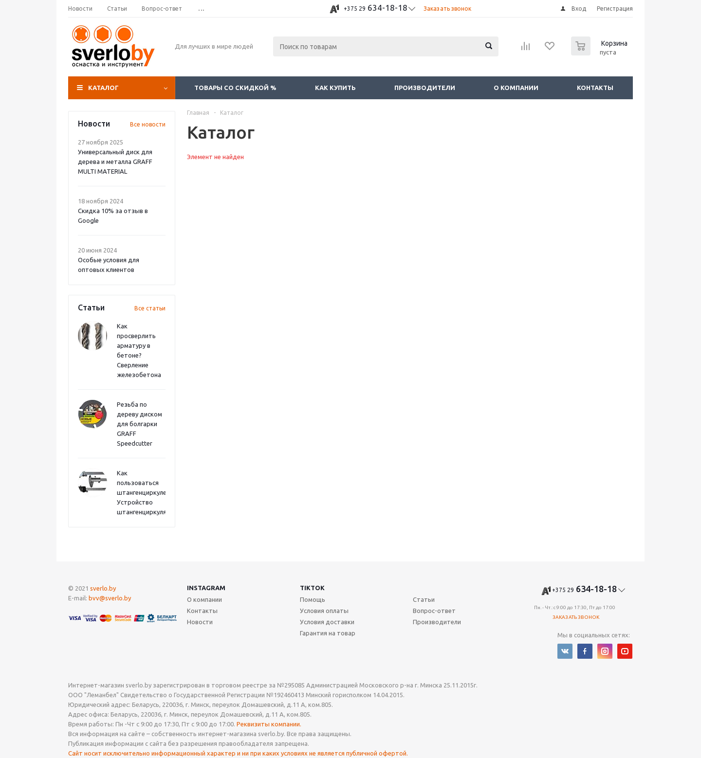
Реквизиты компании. (269, 724)
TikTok (312, 587)
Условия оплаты (324, 610)
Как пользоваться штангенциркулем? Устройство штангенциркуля (145, 492)
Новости (200, 621)
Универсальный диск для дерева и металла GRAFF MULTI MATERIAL (115, 161)
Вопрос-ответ (434, 610)
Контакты (595, 87)
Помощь (312, 599)
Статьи (424, 599)
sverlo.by (103, 588)
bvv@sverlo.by (110, 598)
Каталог (103, 87)
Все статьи (150, 308)
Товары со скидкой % (235, 87)
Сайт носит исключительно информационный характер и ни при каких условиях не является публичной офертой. (238, 753)
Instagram (206, 587)
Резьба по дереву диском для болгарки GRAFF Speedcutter (139, 424)
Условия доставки (327, 621)
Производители (424, 87)
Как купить (335, 87)
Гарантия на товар (327, 633)
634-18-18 (375, 7)
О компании (516, 87)
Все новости (148, 124)
